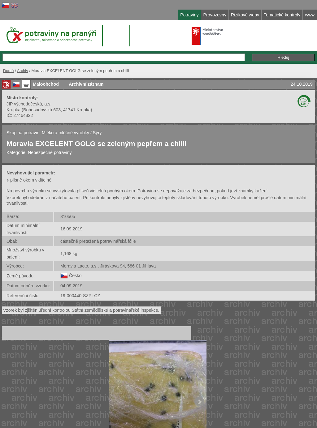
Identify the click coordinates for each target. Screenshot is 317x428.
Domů (8, 70)
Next (199, 402)
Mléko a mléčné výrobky (65, 132)
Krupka (13, 109)
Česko (75, 275)
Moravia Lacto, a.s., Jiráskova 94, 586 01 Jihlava (108, 265)
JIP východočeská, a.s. (29, 103)
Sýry (97, 132)
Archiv (22, 70)
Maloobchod (46, 84)
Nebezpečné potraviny (50, 152)
